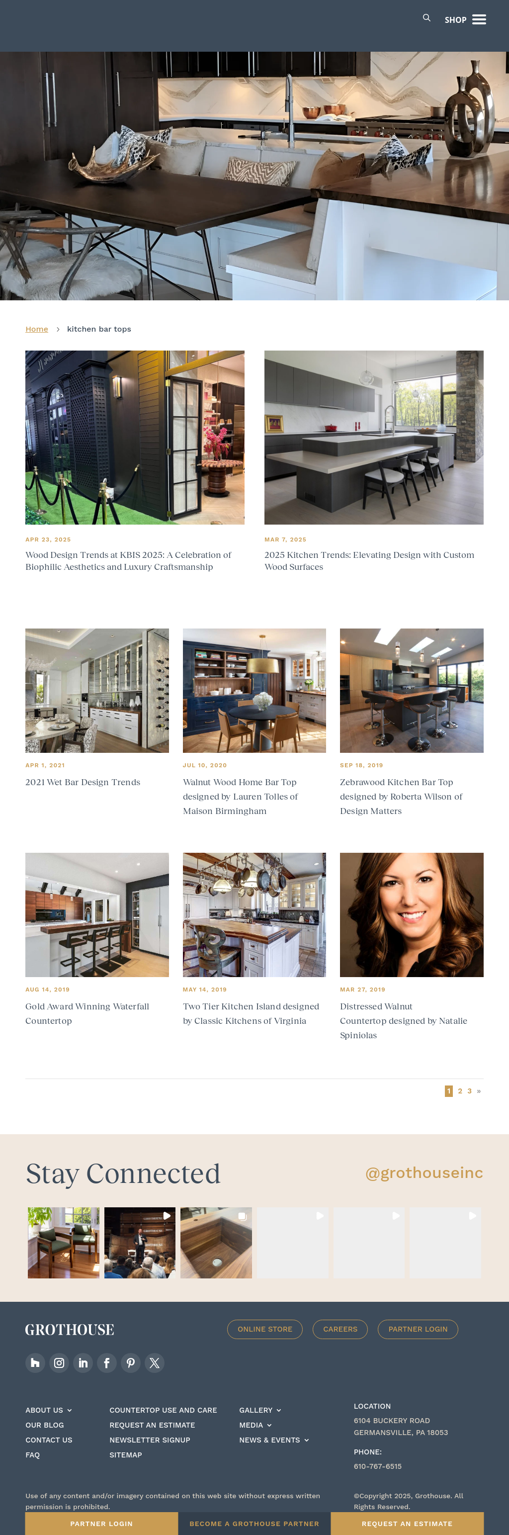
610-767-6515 (378, 1458)
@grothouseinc (424, 1165)
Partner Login (418, 1321)
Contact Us (48, 1433)
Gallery (255, 1403)
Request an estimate (152, 1418)
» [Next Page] (479, 1083)
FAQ (32, 1448)
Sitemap (125, 1448)
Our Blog (44, 1418)
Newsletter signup (149, 1433)
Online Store (265, 1321)
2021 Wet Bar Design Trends (82, 775)
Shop (456, 19)
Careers (340, 1321)
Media (251, 1418)
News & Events (269, 1433)
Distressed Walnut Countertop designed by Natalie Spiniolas (403, 1013)
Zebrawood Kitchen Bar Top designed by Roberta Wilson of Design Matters (401, 789)
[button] (63, 1235)
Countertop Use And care (163, 1403)
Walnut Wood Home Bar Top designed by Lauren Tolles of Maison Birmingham (240, 789)
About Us (44, 1403)
